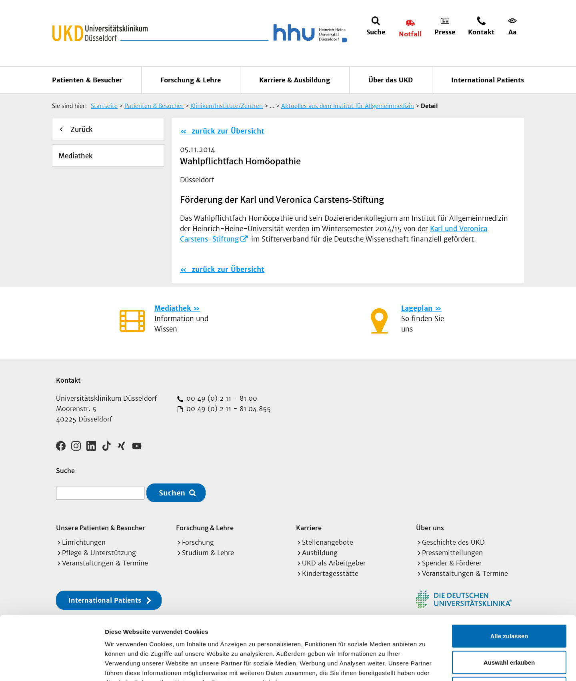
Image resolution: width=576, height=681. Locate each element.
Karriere (309, 527)
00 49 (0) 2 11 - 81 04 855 (227, 409)
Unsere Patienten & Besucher (100, 527)
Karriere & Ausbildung (294, 80)
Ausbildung (320, 553)
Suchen (172, 492)
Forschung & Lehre (190, 80)
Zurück (81, 129)
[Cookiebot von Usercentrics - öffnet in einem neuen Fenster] (52, 665)
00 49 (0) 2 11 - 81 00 (220, 398)
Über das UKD (390, 80)
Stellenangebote (327, 542)
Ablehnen (509, 628)
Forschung (198, 542)
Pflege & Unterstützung (99, 553)
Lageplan (416, 308)
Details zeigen (425, 665)
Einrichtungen (84, 542)
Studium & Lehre (208, 553)
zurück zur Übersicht (226, 131)
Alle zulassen (509, 576)
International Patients (487, 80)
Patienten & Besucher (87, 80)
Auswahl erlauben (509, 602)
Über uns (430, 527)
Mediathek (75, 156)
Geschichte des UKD (453, 542)
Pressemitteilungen (452, 553)
